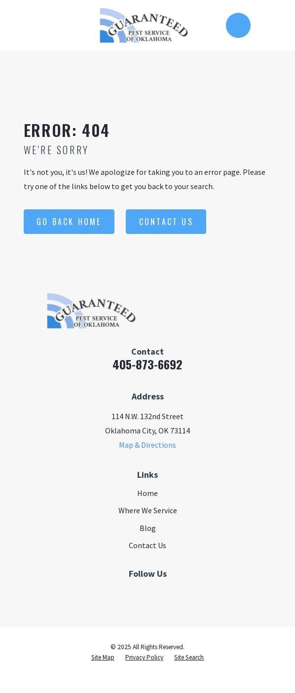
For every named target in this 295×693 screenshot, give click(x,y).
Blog (148, 528)
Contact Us (166, 222)
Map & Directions (147, 445)
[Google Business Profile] (158, 592)
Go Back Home (69, 222)
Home (147, 493)
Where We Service (147, 510)
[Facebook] (136, 592)
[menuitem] (102, 657)
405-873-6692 (147, 364)
